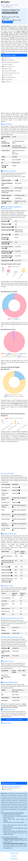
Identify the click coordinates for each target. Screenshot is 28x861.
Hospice (7, 5)
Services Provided (7, 64)
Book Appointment (7, 79)
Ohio (12, 5)
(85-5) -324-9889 (7, 20)
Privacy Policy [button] (14, 858)
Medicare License (7, 75)
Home (2, 5)
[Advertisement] (13, 97)
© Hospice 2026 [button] (14, 853)
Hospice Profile (6, 57)
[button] (2, 138)
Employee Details (7, 68)
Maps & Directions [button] (7, 22)
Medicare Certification (8, 60)
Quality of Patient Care (8, 66)
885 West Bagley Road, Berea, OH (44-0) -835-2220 (12, 787)
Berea (16, 5)
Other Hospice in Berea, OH (9, 783)
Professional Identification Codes (10, 73)
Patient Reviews (6, 81)
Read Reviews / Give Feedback (14, 719)
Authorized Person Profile (9, 70)
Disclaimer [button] (14, 856)
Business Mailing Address (9, 77)
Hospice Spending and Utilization (10, 62)
